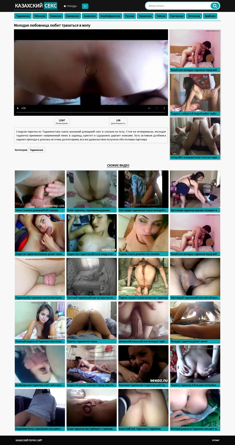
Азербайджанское (110, 16)
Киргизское (176, 16)
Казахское (55, 16)
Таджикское (23, 16)
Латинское (194, 16)
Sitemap (215, 440)
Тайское (161, 16)
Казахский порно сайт (29, 440)
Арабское (210, 16)
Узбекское (39, 16)
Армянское (90, 16)
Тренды (70, 6)
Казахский (36, 5)
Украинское (145, 16)
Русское (129, 16)
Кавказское (72, 16)
